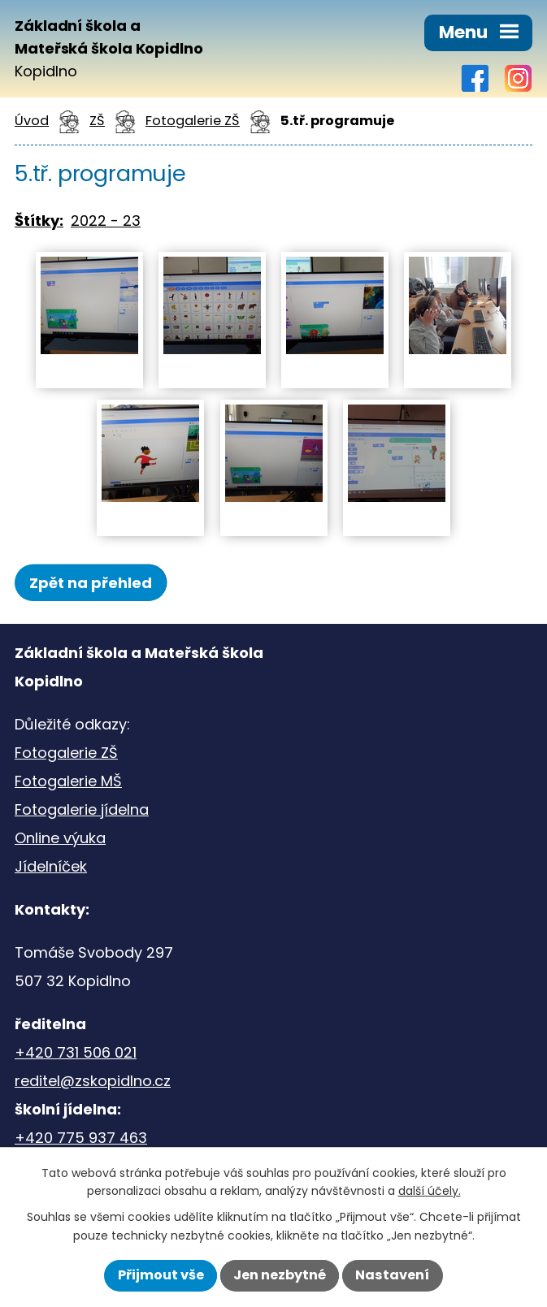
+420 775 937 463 (81, 1137)
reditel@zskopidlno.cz (93, 1081)
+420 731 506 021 (76, 1052)
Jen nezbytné (279, 1275)
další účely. (429, 1191)
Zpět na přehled (90, 583)
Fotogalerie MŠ (68, 781)
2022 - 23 (106, 220)
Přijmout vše (161, 1275)
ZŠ (97, 120)
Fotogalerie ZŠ (192, 120)
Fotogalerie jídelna (82, 809)
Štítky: (39, 220)
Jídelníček (51, 866)
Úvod (32, 120)
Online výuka (60, 838)
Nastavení (392, 1275)
